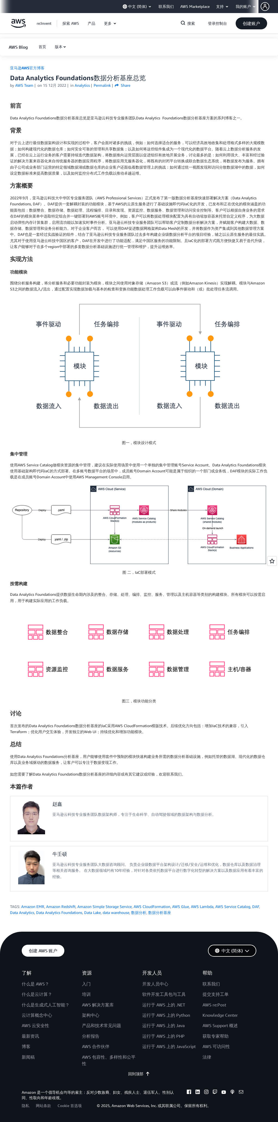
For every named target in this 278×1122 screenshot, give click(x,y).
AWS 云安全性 (35, 1025)
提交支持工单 (216, 994)
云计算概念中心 (37, 1015)
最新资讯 (30, 1036)
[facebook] (189, 1093)
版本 (58, 46)
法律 (207, 1057)
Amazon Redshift (60, 906)
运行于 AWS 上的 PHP (163, 1036)
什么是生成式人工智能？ (46, 1005)
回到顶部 (139, 1073)
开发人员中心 (155, 984)
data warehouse (116, 912)
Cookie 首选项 (70, 1105)
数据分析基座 (159, 912)
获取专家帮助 (216, 1036)
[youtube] (224, 1093)
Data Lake (92, 912)
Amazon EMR (32, 906)
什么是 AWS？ (35, 984)
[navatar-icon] (265, 6)
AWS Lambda (202, 906)
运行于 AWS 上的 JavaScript (169, 1046)
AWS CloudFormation (152, 906)
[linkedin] (197, 1093)
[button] (269, 6)
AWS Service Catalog (232, 906)
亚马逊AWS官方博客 (27, 68)
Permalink (102, 85)
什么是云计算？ (37, 994)
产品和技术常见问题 (101, 1025)
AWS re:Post (214, 1005)
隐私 (25, 1105)
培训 (86, 994)
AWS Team (24, 85)
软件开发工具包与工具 (164, 994)
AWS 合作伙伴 (95, 1046)
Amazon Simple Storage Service (104, 906)
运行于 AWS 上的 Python (166, 1015)
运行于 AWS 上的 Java (163, 1025)
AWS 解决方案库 (98, 1005)
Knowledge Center (220, 1015)
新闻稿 (28, 1057)
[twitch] (215, 1093)
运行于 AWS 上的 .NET (163, 1005)
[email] (241, 1093)
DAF (255, 906)
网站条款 (43, 1105)
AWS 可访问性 (216, 1046)
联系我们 (211, 984)
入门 (86, 984)
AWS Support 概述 (220, 1025)
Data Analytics (22, 912)
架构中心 (90, 1015)
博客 (26, 1046)
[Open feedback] (272, 561)
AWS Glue (180, 906)
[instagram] (206, 1093)
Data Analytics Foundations (59, 912)
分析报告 (90, 1036)
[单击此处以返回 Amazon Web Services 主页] (18, 26)
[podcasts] (232, 1093)
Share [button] (122, 85)
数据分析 (138, 912)
